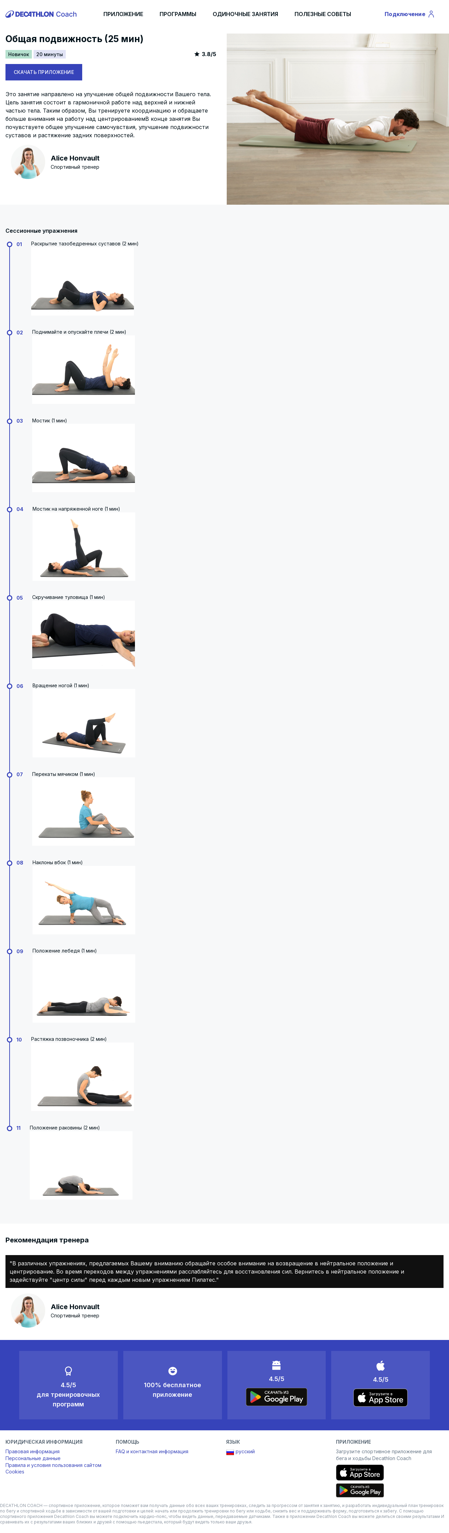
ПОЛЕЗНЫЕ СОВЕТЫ (323, 14)
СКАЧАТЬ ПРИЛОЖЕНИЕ (44, 72)
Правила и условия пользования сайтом (53, 1465)
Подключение (410, 15)
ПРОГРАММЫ (178, 14)
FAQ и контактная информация (152, 1451)
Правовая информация (32, 1451)
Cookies (14, 1471)
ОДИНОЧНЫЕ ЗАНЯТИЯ (245, 14)
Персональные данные (33, 1458)
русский (240, 1452)
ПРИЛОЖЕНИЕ (123, 14)
